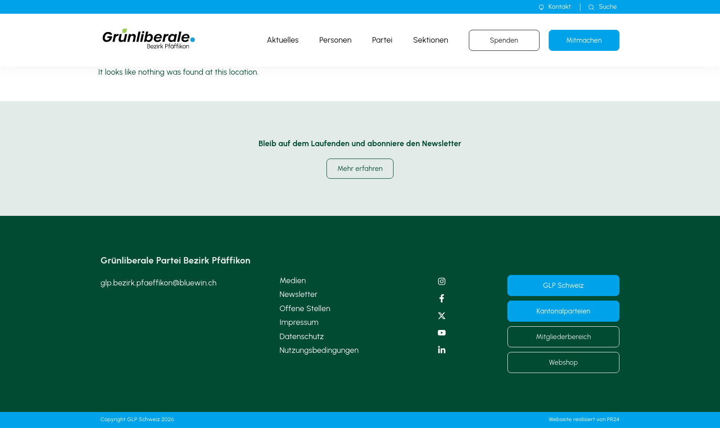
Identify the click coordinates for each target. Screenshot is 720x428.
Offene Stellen (305, 308)
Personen (335, 39)
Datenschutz (302, 336)
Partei (382, 39)
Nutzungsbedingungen (319, 350)
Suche (608, 7)
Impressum (299, 322)
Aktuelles (282, 39)
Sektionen (430, 39)
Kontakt (560, 7)
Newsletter (299, 294)
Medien (293, 280)
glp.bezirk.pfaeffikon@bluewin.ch (159, 282)
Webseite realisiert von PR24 (584, 419)
